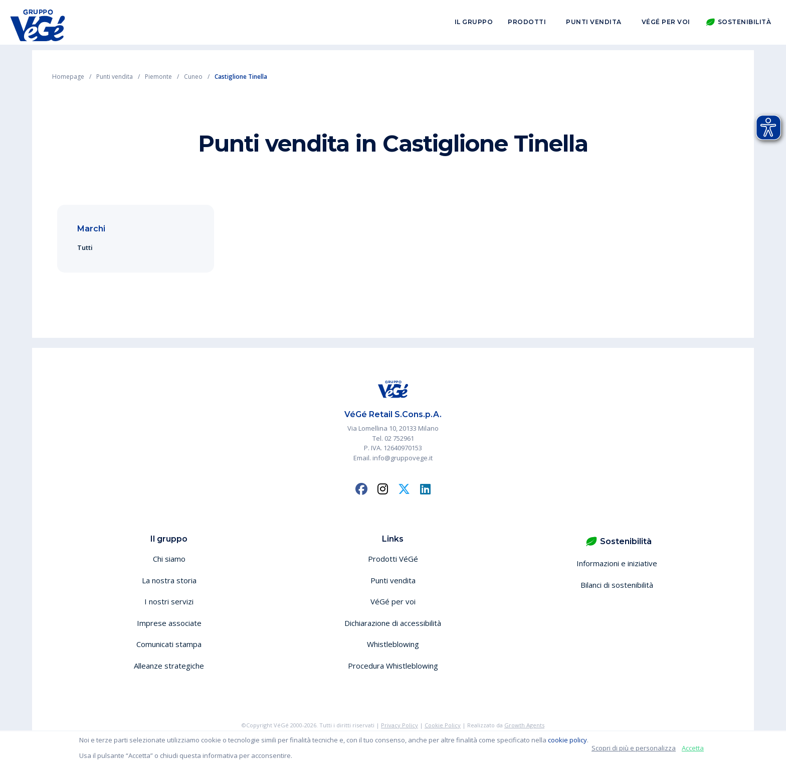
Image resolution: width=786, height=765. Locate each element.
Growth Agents (524, 725)
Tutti (85, 247)
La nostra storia (169, 580)
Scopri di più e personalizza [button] (634, 747)
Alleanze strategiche (169, 666)
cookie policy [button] (567, 739)
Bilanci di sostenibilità (616, 585)
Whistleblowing (393, 644)
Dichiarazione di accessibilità (392, 623)
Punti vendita (594, 24)
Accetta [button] (693, 747)
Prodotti (527, 24)
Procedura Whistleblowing (393, 666)
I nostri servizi (168, 601)
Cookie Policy (443, 725)
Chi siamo (169, 559)
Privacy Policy (399, 725)
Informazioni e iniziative (616, 563)
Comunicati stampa (169, 644)
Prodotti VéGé (393, 559)
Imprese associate (169, 623)
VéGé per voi (666, 24)
